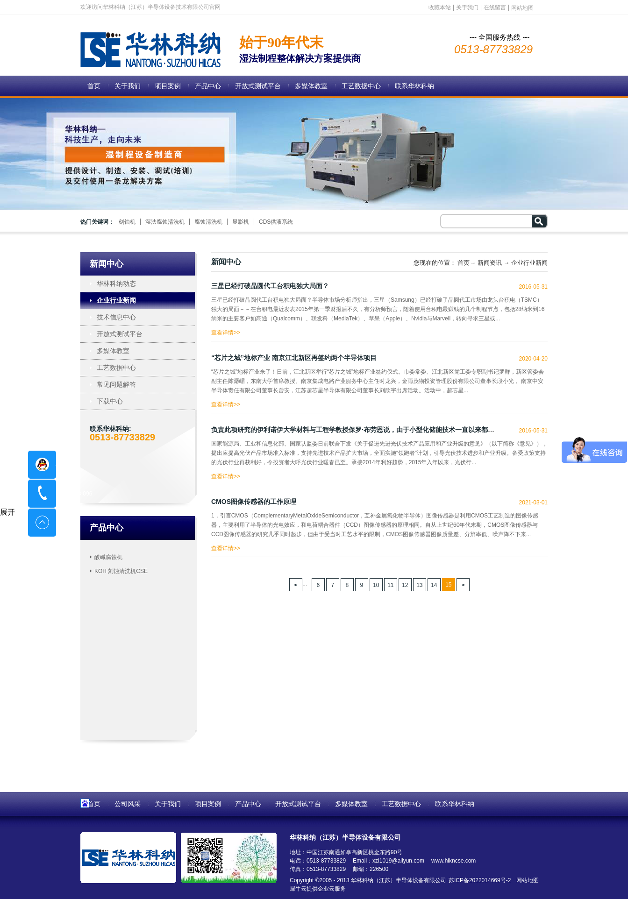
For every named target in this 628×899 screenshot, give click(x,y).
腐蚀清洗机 (208, 222)
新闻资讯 (490, 262)
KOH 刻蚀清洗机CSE (121, 571)
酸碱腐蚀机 (108, 557)
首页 (93, 86)
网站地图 (526, 880)
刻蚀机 (127, 222)
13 (419, 585)
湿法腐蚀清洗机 (165, 222)
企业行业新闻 (529, 262)
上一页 (295, 584)
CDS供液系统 (276, 222)
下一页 (463, 584)
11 (390, 585)
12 (405, 585)
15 (448, 584)
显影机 (240, 222)
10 (376, 585)
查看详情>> (225, 330)
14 (434, 585)
